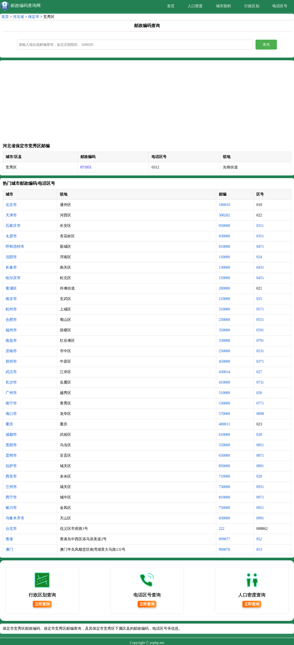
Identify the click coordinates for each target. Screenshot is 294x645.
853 (259, 550)
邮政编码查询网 (26, 5)
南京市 (11, 299)
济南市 (11, 351)
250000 (224, 351)
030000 (224, 236)
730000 (224, 487)
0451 (260, 278)
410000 (224, 382)
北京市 (11, 205)
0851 (260, 445)
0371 (260, 361)
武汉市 (11, 372)
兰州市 (11, 487)
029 (259, 476)
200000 (224, 288)
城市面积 (223, 6)
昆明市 (11, 455)
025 (259, 299)
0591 (260, 330)
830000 (224, 518)
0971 (260, 497)
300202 (224, 215)
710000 (224, 476)
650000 (224, 455)
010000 (224, 247)
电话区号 (279, 6)
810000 (224, 497)
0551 (260, 320)
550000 (224, 445)
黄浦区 (11, 288)
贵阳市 (11, 445)
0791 (260, 341)
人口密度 (195, 6)
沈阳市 (11, 257)
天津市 (11, 215)
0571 (260, 309)
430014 (224, 372)
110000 (224, 257)
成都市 (11, 435)
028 (259, 435)
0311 (260, 226)
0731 (260, 382)
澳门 (9, 550)
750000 (224, 508)
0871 (260, 455)
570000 (224, 414)
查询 (266, 45)
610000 (224, 435)
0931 (260, 487)
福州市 (11, 330)
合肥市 (11, 320)
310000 (224, 309)
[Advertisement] (147, 103)
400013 (224, 424)
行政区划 (251, 6)
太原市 (11, 236)
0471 (260, 247)
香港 (9, 539)
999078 (224, 550)
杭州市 (11, 309)
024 (259, 257)
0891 (260, 466)
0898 (260, 414)
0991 (260, 518)
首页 (171, 6)
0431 (260, 267)
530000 (224, 403)
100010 (224, 205)
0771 (260, 403)
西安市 (11, 476)
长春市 (11, 267)
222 (222, 529)
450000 (224, 361)
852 (259, 539)
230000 (224, 320)
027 (259, 372)
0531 (260, 351)
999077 (224, 539)
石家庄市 (13, 226)
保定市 (33, 17)
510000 (224, 393)
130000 (224, 267)
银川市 (11, 508)
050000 (224, 226)
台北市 (11, 529)
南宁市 (11, 403)
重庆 (9, 424)
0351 (260, 236)
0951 (260, 508)
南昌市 (11, 341)
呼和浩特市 (15, 247)
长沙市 (11, 382)
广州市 (11, 393)
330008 (224, 341)
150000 (224, 278)
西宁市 (11, 497)
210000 (224, 299)
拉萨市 (11, 466)
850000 (224, 466)
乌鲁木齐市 (15, 518)
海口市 (11, 414)
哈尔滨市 (13, 278)
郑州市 (11, 361)
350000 (224, 330)
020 (259, 393)
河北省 (18, 17)
